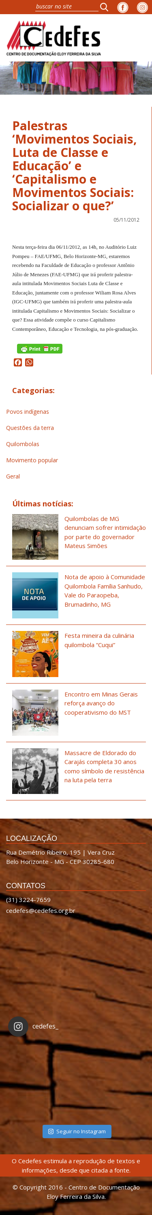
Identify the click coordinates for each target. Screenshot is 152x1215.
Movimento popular (32, 460)
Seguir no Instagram (77, 1131)
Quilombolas (22, 444)
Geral (13, 476)
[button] (106, 7)
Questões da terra (30, 428)
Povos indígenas (27, 411)
